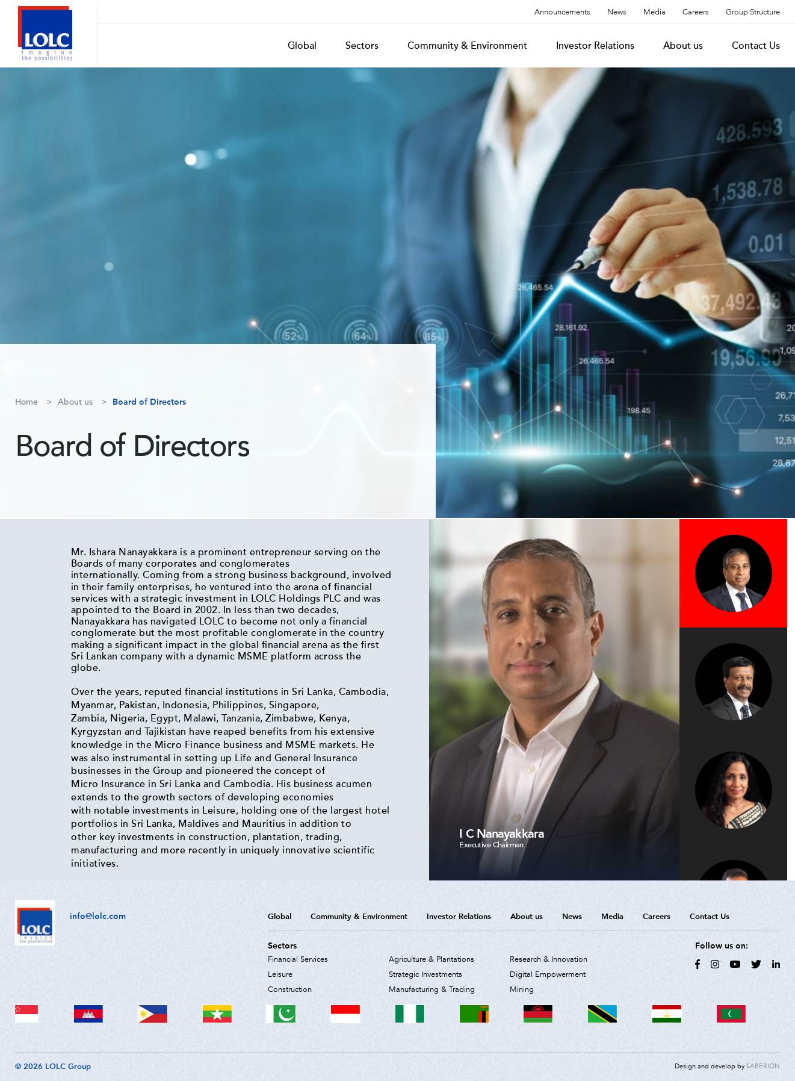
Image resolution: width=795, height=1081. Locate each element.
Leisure (280, 974)
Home (26, 402)
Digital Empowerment (548, 974)
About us (683, 46)
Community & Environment (467, 46)
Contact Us (756, 46)
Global (302, 46)
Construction (290, 989)
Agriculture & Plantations (431, 959)
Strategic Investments (425, 974)
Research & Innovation (548, 959)
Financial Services (298, 959)
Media (654, 12)
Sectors (362, 46)
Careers (695, 12)
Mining (522, 989)
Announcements (562, 12)
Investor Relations (595, 46)
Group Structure (753, 12)
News (616, 12)
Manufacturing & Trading (432, 989)
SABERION (763, 1066)
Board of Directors (149, 402)
